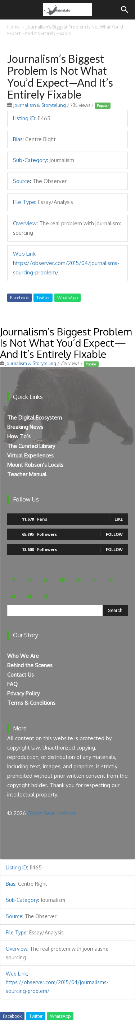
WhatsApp (67, 297)
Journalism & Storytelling (39, 105)
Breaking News (25, 427)
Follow (114, 534)
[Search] (125, 9)
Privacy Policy (23, 693)
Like (118, 519)
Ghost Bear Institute (52, 813)
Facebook (19, 297)
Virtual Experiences (30, 455)
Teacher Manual (26, 474)
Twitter (43, 297)
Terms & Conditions (31, 702)
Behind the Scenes (30, 665)
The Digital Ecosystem (34, 417)
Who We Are (23, 655)
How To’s (19, 436)
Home (13, 27)
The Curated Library (31, 446)
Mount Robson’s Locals (35, 464)
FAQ (12, 684)
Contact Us (20, 674)
